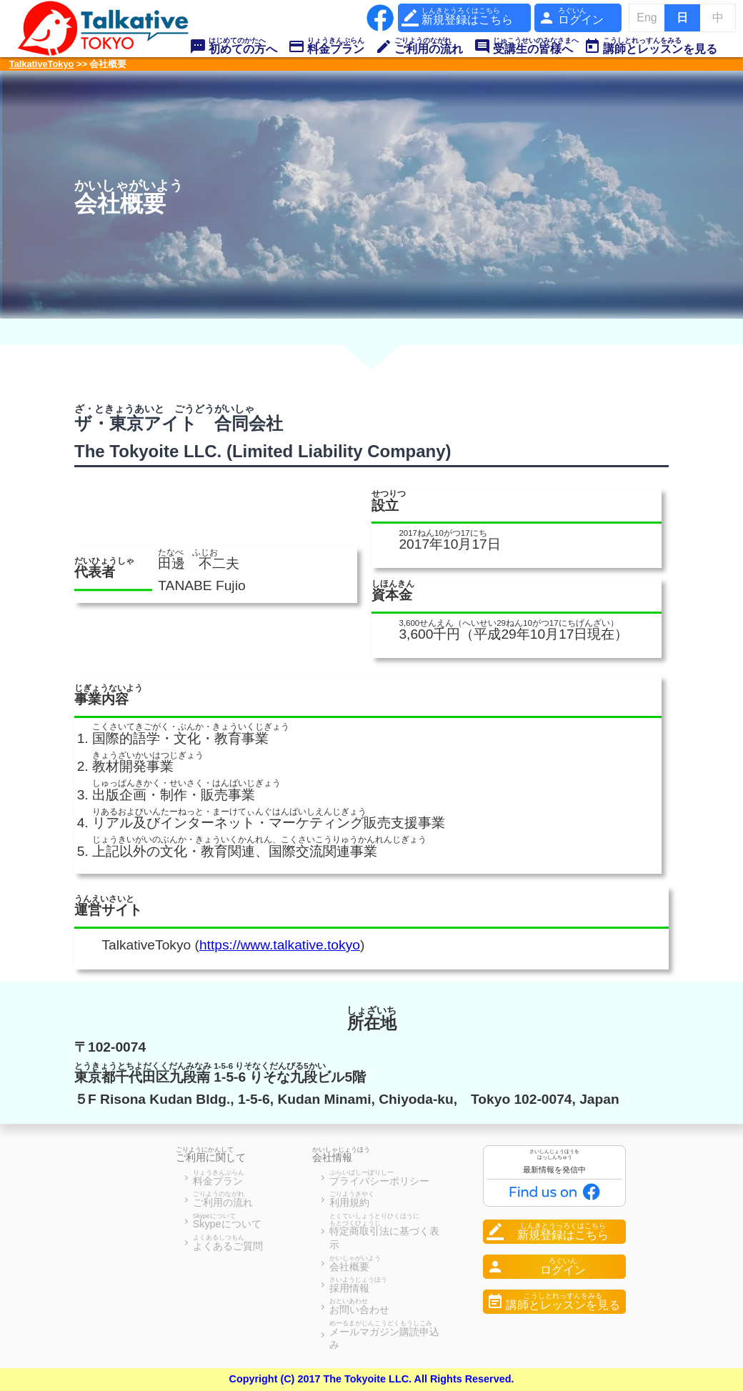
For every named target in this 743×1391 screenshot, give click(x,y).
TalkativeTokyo (41, 64)
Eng (647, 17)
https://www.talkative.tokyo (279, 944)
